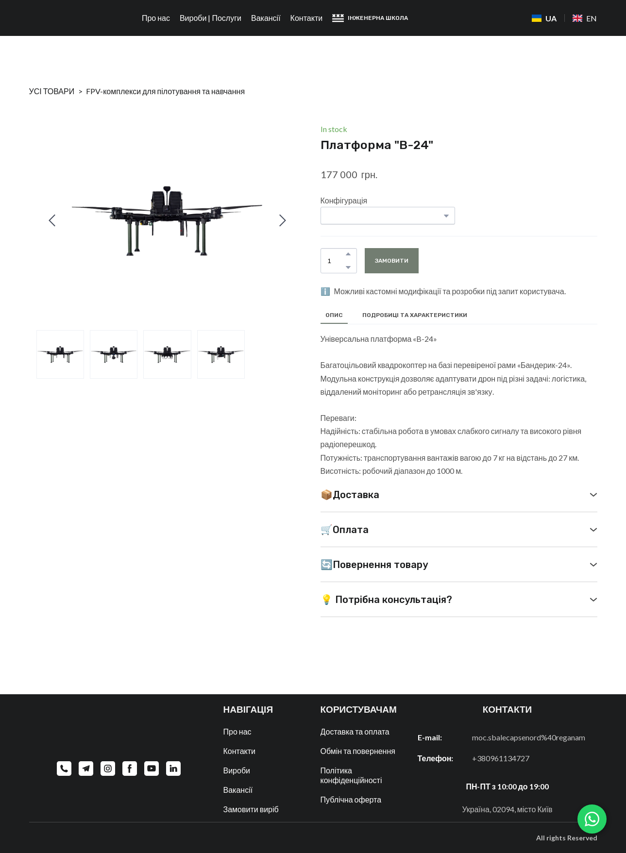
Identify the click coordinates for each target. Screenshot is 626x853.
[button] (370, 18)
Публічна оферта (351, 799)
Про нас (156, 17)
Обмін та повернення (358, 750)
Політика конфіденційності (351, 775)
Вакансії (266, 17)
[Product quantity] (336, 260)
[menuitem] (544, 18)
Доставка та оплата (355, 731)
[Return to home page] (67, 18)
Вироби (237, 770)
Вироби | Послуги (210, 17)
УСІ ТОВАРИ (52, 91)
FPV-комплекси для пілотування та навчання (165, 91)
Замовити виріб (251, 809)
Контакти (306, 17)
